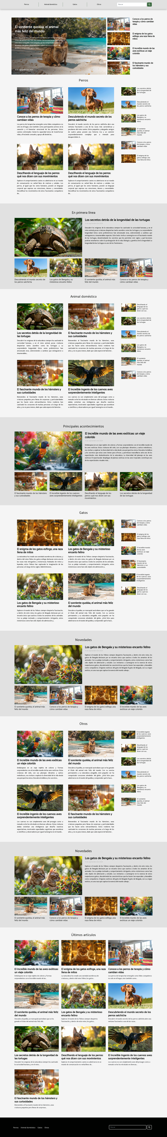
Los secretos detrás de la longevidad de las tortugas (144, 90)
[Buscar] (132, 4)
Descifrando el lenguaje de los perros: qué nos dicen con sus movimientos (38, 174)
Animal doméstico (50, 4)
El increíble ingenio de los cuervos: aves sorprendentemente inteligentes (90, 391)
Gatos (75, 4)
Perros (26, 4)
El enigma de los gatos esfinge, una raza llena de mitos (143, 36)
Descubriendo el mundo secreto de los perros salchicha (90, 118)
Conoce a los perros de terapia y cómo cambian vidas (143, 21)
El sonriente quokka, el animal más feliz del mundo (36, 29)
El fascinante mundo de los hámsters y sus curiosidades (142, 65)
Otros (99, 4)
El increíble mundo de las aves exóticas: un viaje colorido (143, 50)
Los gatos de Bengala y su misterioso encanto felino (144, 118)
